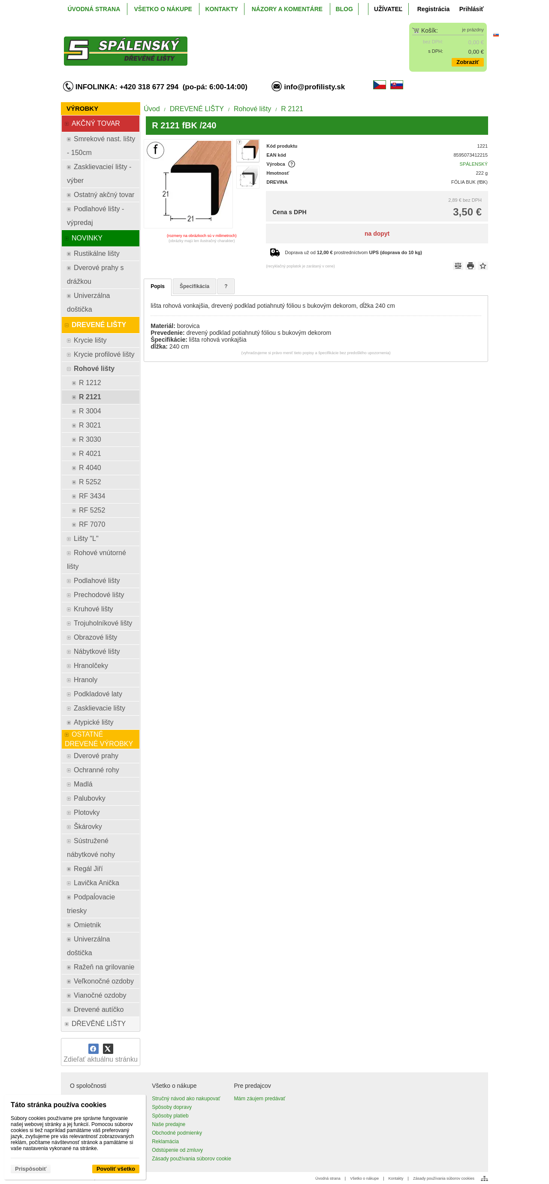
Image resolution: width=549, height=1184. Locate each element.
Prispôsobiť (30, 1169)
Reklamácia (165, 1141)
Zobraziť (467, 62)
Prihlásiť (471, 9)
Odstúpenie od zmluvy (177, 1150)
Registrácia (433, 9)
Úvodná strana (328, 1178)
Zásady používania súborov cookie (191, 1159)
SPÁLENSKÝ (474, 164)
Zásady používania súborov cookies (443, 1178)
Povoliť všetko (116, 1169)
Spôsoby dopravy (172, 1107)
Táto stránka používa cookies (58, 1104)
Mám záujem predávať (259, 1099)
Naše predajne (168, 1124)
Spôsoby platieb (170, 1116)
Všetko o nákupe (364, 1178)
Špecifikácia (194, 286)
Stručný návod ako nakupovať (186, 1099)
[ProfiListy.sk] (221, 44)
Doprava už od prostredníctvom (353, 252)
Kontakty (396, 1178)
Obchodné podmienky (177, 1133)
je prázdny (473, 29)
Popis (158, 286)
